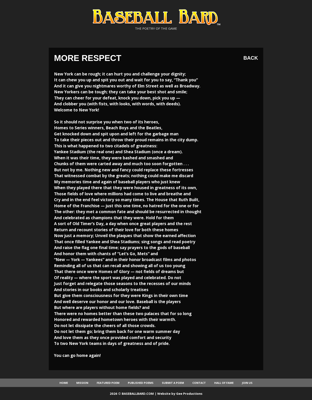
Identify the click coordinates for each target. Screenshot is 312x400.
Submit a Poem (173, 383)
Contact (199, 383)
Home (63, 383)
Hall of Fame (224, 383)
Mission (82, 383)
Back (250, 58)
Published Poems (140, 383)
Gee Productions (189, 393)
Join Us (247, 383)
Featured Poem (108, 383)
